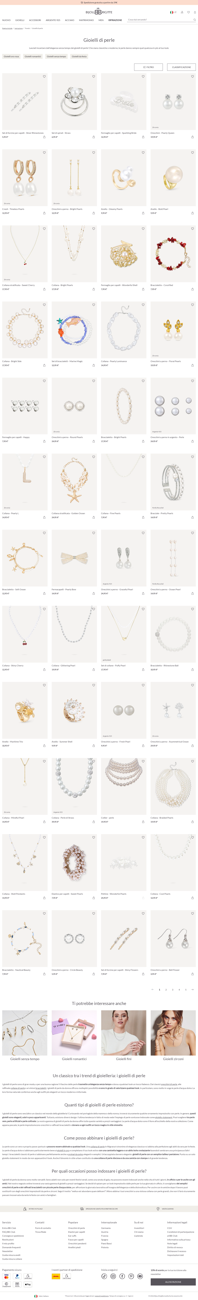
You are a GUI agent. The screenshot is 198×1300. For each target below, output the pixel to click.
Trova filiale (40, 1232)
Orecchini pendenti (77, 1243)
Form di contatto (43, 1228)
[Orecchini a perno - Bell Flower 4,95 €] (173, 944)
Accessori (35, 20)
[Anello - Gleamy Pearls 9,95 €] (123, 183)
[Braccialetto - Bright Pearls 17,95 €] (123, 411)
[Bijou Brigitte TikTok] (104, 1276)
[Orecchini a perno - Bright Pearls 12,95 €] (74, 183)
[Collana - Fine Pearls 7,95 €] (123, 487)
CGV (169, 1228)
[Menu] (148, 67)
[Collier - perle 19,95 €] (123, 792)
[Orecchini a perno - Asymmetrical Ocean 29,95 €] (173, 716)
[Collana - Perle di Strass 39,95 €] (74, 792)
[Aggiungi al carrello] (44, 137)
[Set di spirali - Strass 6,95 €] (74, 107)
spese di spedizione (102, 1296)
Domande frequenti (11, 1247)
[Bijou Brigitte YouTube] (140, 1276)
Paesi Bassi (106, 1243)
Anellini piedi (74, 1247)
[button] (182, 12)
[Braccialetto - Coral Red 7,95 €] (173, 259)
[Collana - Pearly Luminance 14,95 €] (123, 335)
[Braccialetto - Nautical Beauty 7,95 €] (25, 944)
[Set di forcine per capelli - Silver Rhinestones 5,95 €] (25, 107)
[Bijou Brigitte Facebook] (122, 1276)
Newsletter (7, 1251)
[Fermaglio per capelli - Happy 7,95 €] (25, 411)
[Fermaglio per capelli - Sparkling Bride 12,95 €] (123, 107)
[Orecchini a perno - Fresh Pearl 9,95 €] (123, 716)
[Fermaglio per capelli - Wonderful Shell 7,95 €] (123, 259)
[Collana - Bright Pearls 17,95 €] (74, 259)
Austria (104, 1232)
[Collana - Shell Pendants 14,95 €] (25, 868)
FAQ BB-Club (8, 1232)
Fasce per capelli (76, 1239)
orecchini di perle (169, 1084)
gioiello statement (163, 1117)
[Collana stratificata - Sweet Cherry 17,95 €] (25, 259)
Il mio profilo (8, 1243)
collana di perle (97, 1146)
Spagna (104, 1239)
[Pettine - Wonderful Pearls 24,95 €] (123, 868)
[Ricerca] (194, 19)
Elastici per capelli (76, 1232)
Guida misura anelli (11, 1255)
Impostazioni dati (175, 1255)
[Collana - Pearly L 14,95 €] (25, 487)
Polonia (104, 1247)
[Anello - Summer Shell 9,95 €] (74, 716)
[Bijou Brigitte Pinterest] (131, 1276)
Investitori (139, 1228)
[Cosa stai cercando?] (161, 19)
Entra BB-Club (9, 1228)
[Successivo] (192, 990)
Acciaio (69, 20)
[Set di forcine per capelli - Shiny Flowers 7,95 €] (123, 944)
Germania (106, 1228)
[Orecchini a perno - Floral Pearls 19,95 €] (173, 335)
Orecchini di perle (76, 1228)
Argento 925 (53, 20)
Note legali (172, 1243)
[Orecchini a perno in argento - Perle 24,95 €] (173, 411)
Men (101, 20)
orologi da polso (75, 1154)
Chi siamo (139, 1232)
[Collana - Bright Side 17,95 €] (25, 335)
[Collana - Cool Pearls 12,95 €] (173, 868)
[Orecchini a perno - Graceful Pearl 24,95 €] (123, 564)
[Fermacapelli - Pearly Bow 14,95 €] (74, 564)
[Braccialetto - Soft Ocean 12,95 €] (25, 564)
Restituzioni (8, 1239)
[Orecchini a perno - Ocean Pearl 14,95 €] (173, 564)
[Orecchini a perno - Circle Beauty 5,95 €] (74, 944)
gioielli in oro (63, 1150)
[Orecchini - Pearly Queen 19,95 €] (173, 107)
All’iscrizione (173, 1282)
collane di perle (18, 1088)
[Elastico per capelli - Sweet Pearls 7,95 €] (74, 868)
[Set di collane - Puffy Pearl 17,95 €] (123, 640)
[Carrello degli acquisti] (195, 12)
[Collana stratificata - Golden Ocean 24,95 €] (74, 487)
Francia (104, 1235)
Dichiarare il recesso (176, 1251)
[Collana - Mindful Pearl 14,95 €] (25, 792)
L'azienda (138, 1235)
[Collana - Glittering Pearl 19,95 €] (74, 640)
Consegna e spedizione (13, 1235)
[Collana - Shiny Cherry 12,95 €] (25, 640)
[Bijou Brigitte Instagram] (113, 1276)
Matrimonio (86, 20)
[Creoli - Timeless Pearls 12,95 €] (25, 183)
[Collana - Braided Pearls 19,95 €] (173, 792)
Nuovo (6, 20)
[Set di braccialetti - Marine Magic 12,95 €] (74, 335)
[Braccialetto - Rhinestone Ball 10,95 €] (173, 640)
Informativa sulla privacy (178, 1239)
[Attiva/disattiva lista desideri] (44, 76)
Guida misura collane (12, 1259)
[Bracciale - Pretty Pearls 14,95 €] (173, 487)
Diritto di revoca (175, 1247)
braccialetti (41, 1088)
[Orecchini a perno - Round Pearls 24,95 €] (74, 411)
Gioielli (19, 20)
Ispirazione (115, 20)
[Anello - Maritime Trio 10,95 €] (25, 716)
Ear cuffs (72, 1235)
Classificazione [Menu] (181, 67)
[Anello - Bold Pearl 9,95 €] (173, 183)
